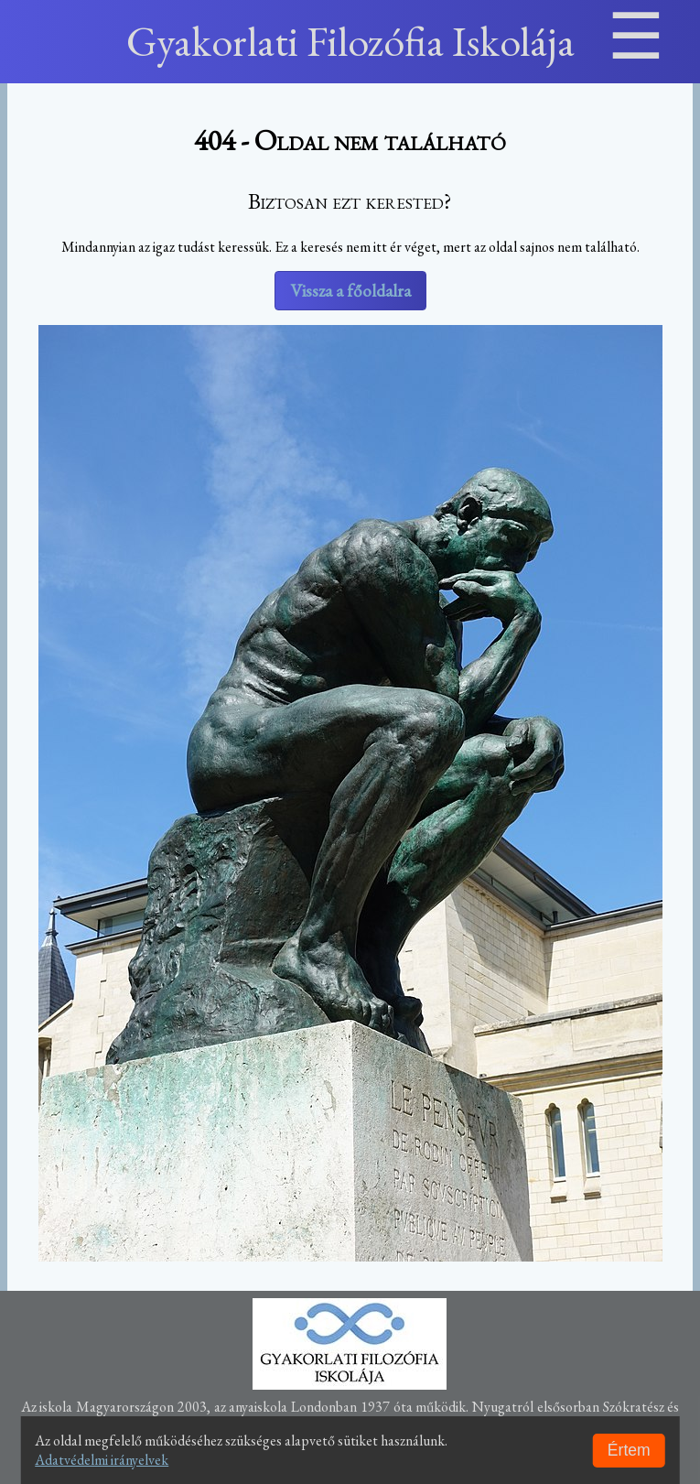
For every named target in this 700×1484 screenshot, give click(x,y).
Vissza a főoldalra (350, 290)
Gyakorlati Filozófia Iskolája (350, 41)
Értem (629, 1450)
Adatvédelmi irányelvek (101, 1459)
